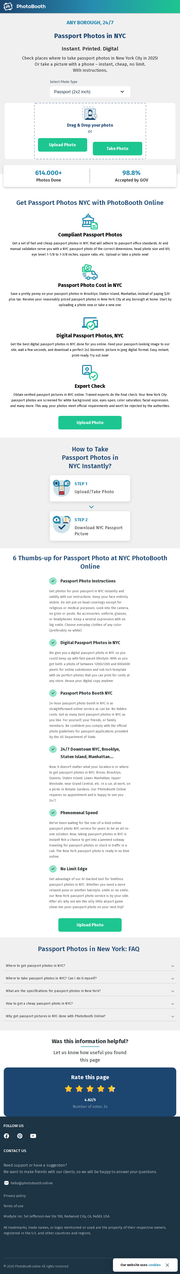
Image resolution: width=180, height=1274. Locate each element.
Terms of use (13, 1206)
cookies (154, 1265)
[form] (90, 131)
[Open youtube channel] (33, 1137)
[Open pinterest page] (20, 1137)
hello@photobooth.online (32, 1183)
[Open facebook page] (6, 1137)
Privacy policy (15, 1196)
